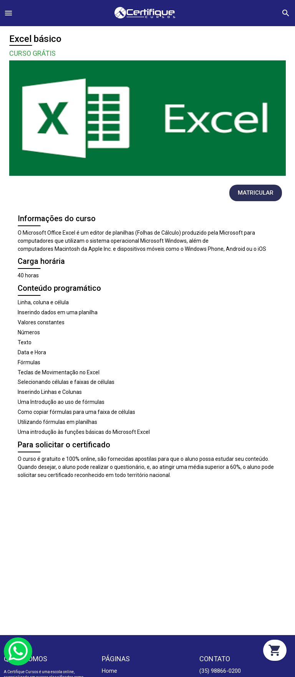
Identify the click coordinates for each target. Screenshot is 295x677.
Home (109, 670)
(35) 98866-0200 (220, 670)
